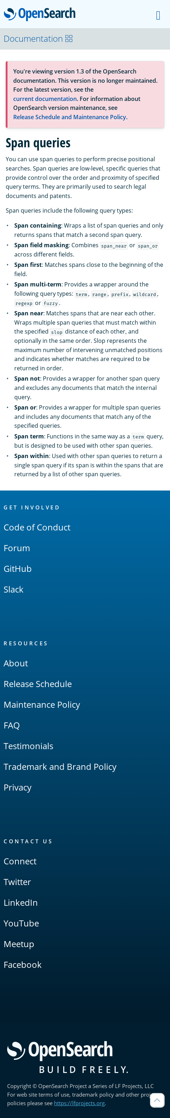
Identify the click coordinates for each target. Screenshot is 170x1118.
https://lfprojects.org (79, 1103)
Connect (20, 861)
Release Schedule (38, 684)
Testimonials (28, 746)
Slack (14, 589)
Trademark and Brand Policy (60, 766)
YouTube (21, 923)
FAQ (12, 725)
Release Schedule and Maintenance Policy (69, 117)
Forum (17, 548)
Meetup (19, 944)
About (16, 663)
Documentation (38, 38)
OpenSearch (41, 14)
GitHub (18, 568)
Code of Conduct (37, 527)
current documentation (45, 99)
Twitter (17, 882)
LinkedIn (21, 902)
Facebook (23, 964)
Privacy (17, 787)
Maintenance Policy (42, 704)
